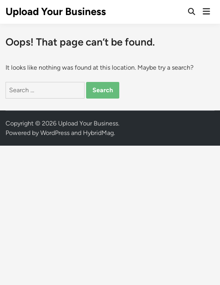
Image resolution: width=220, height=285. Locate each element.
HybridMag (98, 133)
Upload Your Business (56, 11)
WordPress (55, 133)
